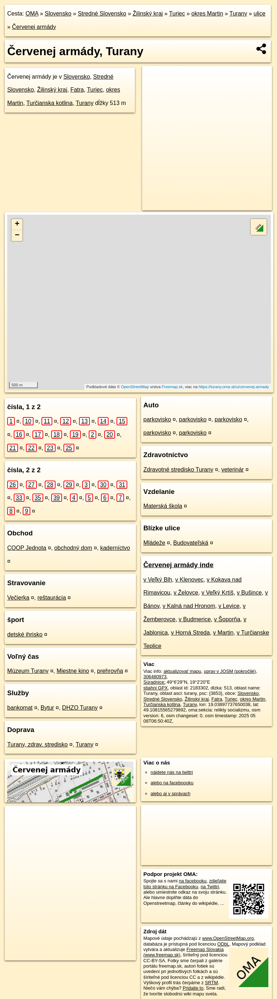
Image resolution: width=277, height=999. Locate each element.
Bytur (47, 708)
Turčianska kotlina (49, 103)
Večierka (18, 598)
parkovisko (157, 419)
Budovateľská (190, 543)
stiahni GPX (156, 688)
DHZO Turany (80, 708)
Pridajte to (193, 988)
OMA (32, 13)
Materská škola (163, 506)
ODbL (223, 944)
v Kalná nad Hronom (189, 606)
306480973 (155, 676)
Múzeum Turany (28, 671)
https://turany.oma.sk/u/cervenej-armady (234, 387)
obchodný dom (73, 548)
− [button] (17, 235)
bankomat (19, 708)
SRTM (211, 982)
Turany (238, 13)
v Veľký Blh (158, 580)
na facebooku (193, 881)
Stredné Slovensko (102, 13)
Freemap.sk (172, 387)
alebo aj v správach (170, 793)
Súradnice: (155, 682)
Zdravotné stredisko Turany (179, 469)
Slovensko (58, 13)
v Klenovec (189, 580)
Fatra (77, 90)
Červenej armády (34, 27)
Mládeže (154, 543)
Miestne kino (73, 671)
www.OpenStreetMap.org (228, 938)
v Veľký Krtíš (217, 593)
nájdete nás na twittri (172, 772)
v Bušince (249, 593)
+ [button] (17, 224)
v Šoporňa (227, 619)
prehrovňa (110, 671)
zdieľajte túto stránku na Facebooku (185, 883)
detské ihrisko (25, 634)
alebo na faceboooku (172, 782)
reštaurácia (52, 598)
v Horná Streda (190, 633)
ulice (259, 13)
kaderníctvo (115, 548)
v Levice (228, 606)
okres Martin (207, 13)
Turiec (177, 13)
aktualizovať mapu (182, 671)
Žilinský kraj (148, 13)
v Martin (223, 633)
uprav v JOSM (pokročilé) (230, 671)
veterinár (232, 469)
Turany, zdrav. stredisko (37, 744)
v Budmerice (195, 619)
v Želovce (185, 593)
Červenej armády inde (179, 565)
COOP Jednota (26, 548)
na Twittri (210, 886)
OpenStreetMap (135, 387)
